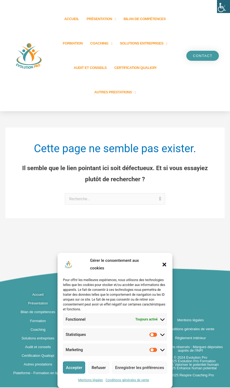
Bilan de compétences (145, 19)
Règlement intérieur (190, 338)
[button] (164, 264)
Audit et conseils (38, 347)
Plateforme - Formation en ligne (38, 373)
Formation (72, 43)
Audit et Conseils (90, 68)
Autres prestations (115, 92)
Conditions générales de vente (127, 380)
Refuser (99, 367)
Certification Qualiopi (135, 68)
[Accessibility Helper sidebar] (223, 6)
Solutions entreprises (143, 43)
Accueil (71, 19)
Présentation (101, 19)
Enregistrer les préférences (139, 367)
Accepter (74, 367)
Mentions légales (90, 380)
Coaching (101, 43)
